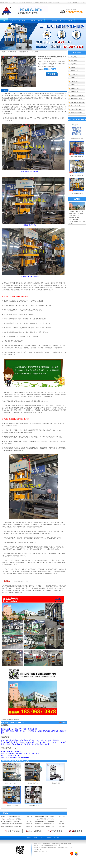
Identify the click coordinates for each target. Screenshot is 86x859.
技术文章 (49, 837)
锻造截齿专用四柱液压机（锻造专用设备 (44, 821)
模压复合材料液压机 (76, 109)
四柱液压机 (74, 57)
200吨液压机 (74, 71)
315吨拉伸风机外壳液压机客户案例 (10, 821)
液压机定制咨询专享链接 (77, 138)
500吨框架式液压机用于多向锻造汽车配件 (12, 826)
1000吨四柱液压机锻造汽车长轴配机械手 (44, 823)
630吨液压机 (74, 81)
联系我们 (56, 837)
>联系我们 (82, 2)
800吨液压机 (74, 84)
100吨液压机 (74, 67)
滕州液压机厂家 (50, 844)
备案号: (36, 851)
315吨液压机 (35, 52)
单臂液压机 (74, 60)
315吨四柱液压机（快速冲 (11, 805)
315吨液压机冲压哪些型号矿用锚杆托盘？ (12, 823)
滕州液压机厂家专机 (76, 98)
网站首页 (29, 837)
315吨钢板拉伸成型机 (55, 783)
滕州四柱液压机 (63, 844)
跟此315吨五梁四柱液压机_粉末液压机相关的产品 (15, 761)
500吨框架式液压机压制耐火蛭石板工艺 (44, 819)
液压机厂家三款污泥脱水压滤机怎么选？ (12, 816)
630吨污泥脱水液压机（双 (77, 157)
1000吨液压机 (75, 88)
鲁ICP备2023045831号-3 (43, 851)
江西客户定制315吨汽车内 (11, 783)
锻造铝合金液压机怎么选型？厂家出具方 (44, 816)
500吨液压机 (74, 78)
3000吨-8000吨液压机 (77, 95)
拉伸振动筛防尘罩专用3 (33, 783)
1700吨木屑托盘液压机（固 (77, 175)
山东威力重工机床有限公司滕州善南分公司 (16, 52)
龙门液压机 (74, 64)
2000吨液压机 (75, 91)
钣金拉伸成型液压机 (76, 112)
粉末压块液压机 (75, 105)
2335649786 (76, 219)
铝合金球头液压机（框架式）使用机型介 (12, 819)
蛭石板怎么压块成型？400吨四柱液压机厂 (45, 826)
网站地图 (75, 2)
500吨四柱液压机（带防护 (77, 193)
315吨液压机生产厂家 (33, 805)
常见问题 (36, 837)
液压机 (69, 2)
